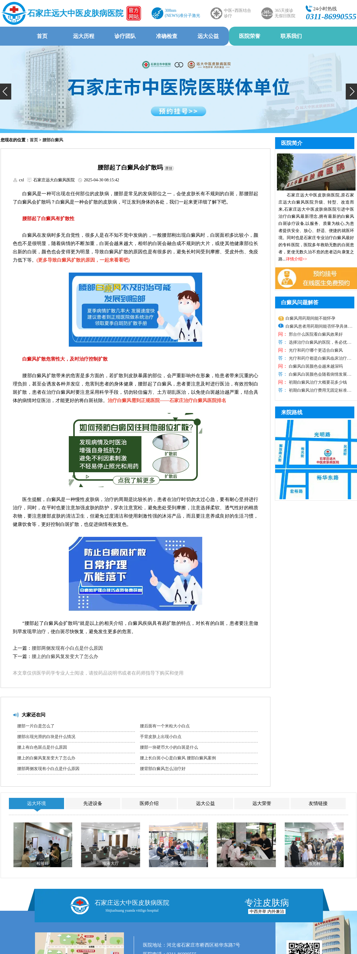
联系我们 (291, 36)
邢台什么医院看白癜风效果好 (315, 334)
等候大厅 (178, 863)
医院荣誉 (249, 36)
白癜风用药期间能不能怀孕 (310, 318)
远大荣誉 (261, 803)
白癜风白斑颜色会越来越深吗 (315, 366)
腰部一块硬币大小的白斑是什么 (169, 747)
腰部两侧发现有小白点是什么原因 (67, 648)
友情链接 (318, 803)
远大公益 (208, 36)
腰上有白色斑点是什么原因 (42, 747)
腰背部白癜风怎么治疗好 (163, 768)
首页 (42, 36)
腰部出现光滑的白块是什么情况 (46, 736)
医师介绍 (149, 803)
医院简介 (291, 143)
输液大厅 (110, 863)
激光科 (314, 863)
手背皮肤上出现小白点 (160, 736)
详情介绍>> (296, 259)
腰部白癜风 (52, 140)
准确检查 (166, 36)
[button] (5, 92)
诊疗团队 (125, 36)
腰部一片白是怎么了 (36, 726)
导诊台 (246, 863)
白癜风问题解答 (299, 302)
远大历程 (83, 36)
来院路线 (291, 412)
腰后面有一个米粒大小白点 (165, 726)
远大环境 (36, 803)
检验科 (42, 863)
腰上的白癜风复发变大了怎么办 (65, 656)
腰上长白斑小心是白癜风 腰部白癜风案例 (178, 758)
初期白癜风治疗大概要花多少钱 (317, 382)
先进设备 (92, 803)
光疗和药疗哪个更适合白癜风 (315, 350)
